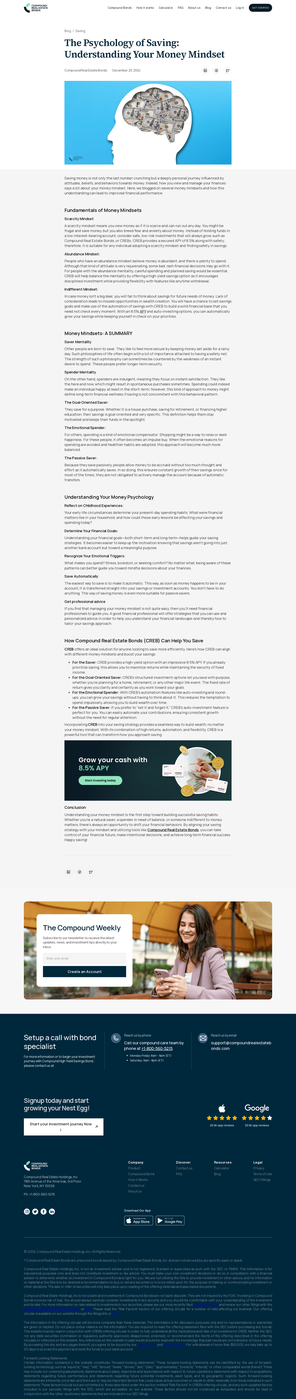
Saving (80, 31)
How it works (145, 7)
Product (134, 1168)
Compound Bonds (120, 7)
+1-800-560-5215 (157, 1048)
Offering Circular (205, 1304)
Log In (240, 7)
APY (143, 311)
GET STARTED (260, 7)
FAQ (180, 7)
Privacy (259, 1168)
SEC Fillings (262, 1179)
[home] (36, 8)
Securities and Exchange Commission (52, 1309)
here (88, 1309)
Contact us (223, 7)
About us (194, 7)
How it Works (138, 1179)
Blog (208, 7)
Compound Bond (141, 1174)
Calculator (166, 7)
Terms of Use (262, 1174)
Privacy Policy (174, 1344)
